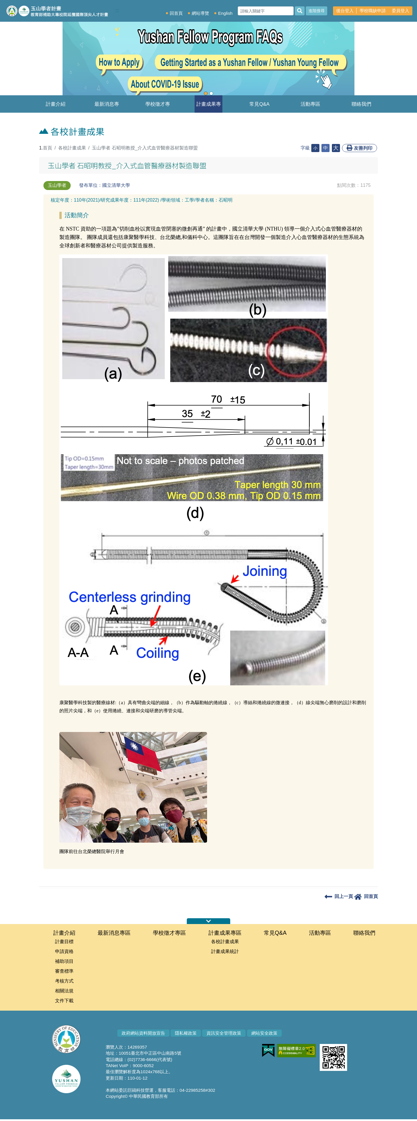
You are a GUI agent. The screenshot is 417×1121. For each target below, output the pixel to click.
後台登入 (345, 10)
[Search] (266, 10)
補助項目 (64, 962)
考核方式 (64, 982)
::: (118, 10)
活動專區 (310, 104)
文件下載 (64, 1002)
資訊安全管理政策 (223, 1034)
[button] (31, 61)
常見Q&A (259, 104)
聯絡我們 (361, 104)
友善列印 (359, 148)
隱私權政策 (186, 1034)
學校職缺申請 (373, 10)
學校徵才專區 (157, 107)
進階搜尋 (316, 10)
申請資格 (64, 952)
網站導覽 (200, 13)
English (225, 13)
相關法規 (64, 992)
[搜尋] (300, 10)
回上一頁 (339, 896)
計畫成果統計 (225, 952)
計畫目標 (64, 941)
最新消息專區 (106, 107)
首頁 (47, 147)
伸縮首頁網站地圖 (208, 921)
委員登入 (400, 10)
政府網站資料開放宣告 (143, 1034)
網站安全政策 (264, 1034)
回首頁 (176, 13)
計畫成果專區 (208, 107)
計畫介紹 (55, 104)
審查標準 (64, 972)
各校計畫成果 (72, 147)
